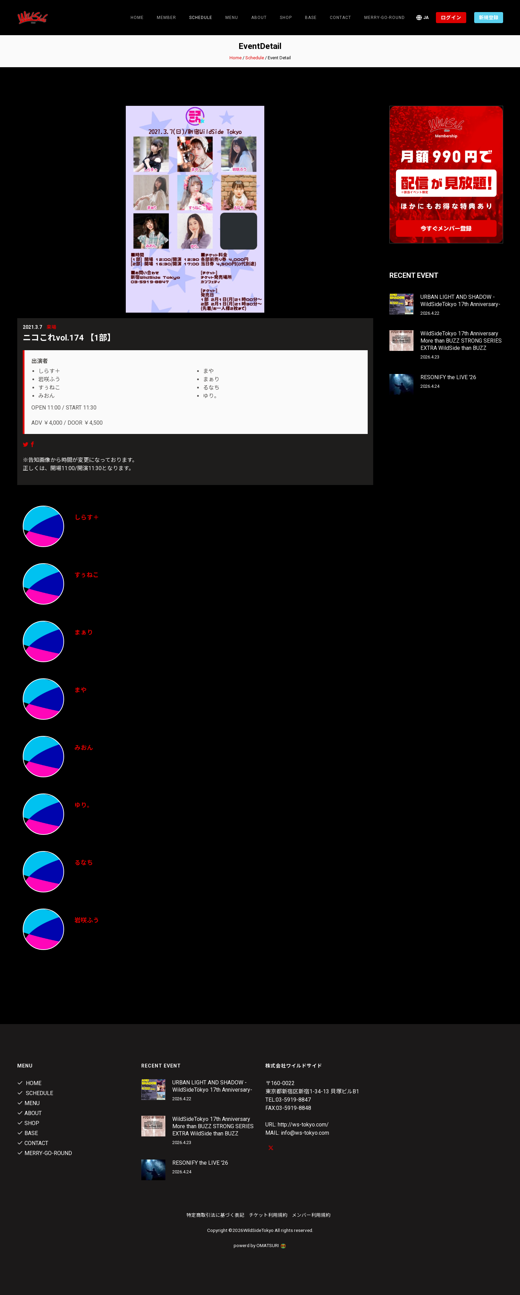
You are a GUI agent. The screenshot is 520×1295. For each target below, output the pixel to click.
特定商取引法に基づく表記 (215, 1215)
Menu (231, 17)
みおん (83, 747)
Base (311, 17)
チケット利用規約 (268, 1215)
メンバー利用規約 (311, 1215)
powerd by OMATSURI (260, 1245)
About (259, 17)
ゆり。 (83, 805)
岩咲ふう (86, 920)
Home (137, 17)
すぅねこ (86, 574)
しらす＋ (86, 517)
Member (166, 17)
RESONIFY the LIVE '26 (448, 377)
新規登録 (488, 17)
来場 (51, 327)
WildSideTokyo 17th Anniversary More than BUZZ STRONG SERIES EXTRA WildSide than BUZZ (461, 340)
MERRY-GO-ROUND (384, 17)
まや (80, 690)
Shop (286, 17)
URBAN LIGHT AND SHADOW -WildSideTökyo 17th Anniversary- (460, 300)
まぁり (83, 632)
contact (340, 17)
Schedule (254, 57)
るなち (83, 862)
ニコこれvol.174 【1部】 (69, 338)
